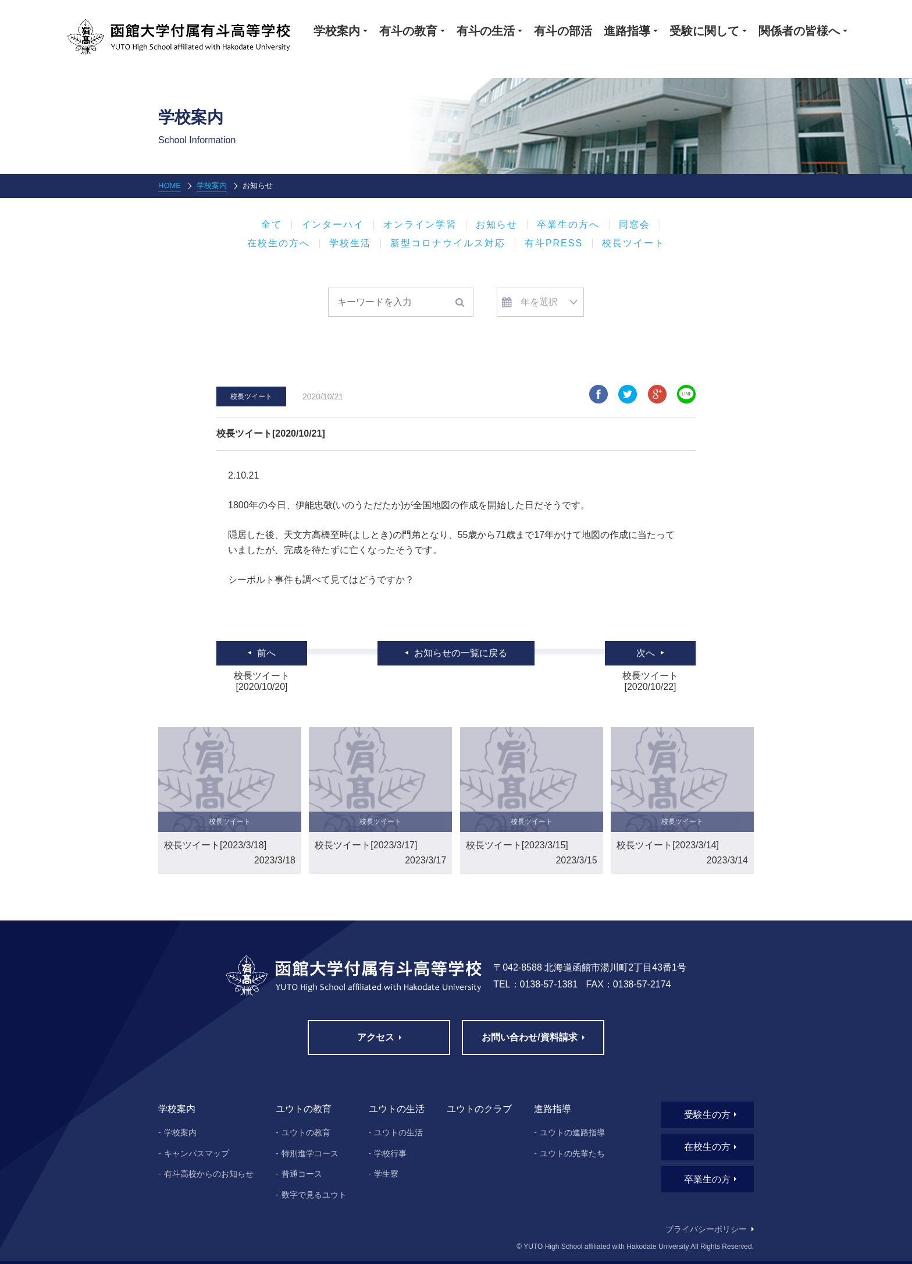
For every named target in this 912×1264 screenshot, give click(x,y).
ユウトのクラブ (479, 1109)
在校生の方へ (278, 243)
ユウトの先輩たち (572, 1153)
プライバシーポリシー (706, 1229)
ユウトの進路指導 (572, 1132)
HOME (169, 185)
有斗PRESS (554, 243)
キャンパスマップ (196, 1153)
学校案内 (212, 185)
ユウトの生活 (398, 1132)
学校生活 (350, 243)
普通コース (302, 1173)
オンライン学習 (420, 224)
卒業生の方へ (568, 224)
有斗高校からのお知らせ (209, 1173)
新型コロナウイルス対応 (447, 243)
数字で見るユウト (314, 1194)
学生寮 (386, 1173)
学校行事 (390, 1153)
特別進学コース (310, 1153)
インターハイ (332, 224)
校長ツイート (633, 243)
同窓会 (634, 224)
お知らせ (497, 224)
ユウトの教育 (306, 1132)
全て (271, 224)
